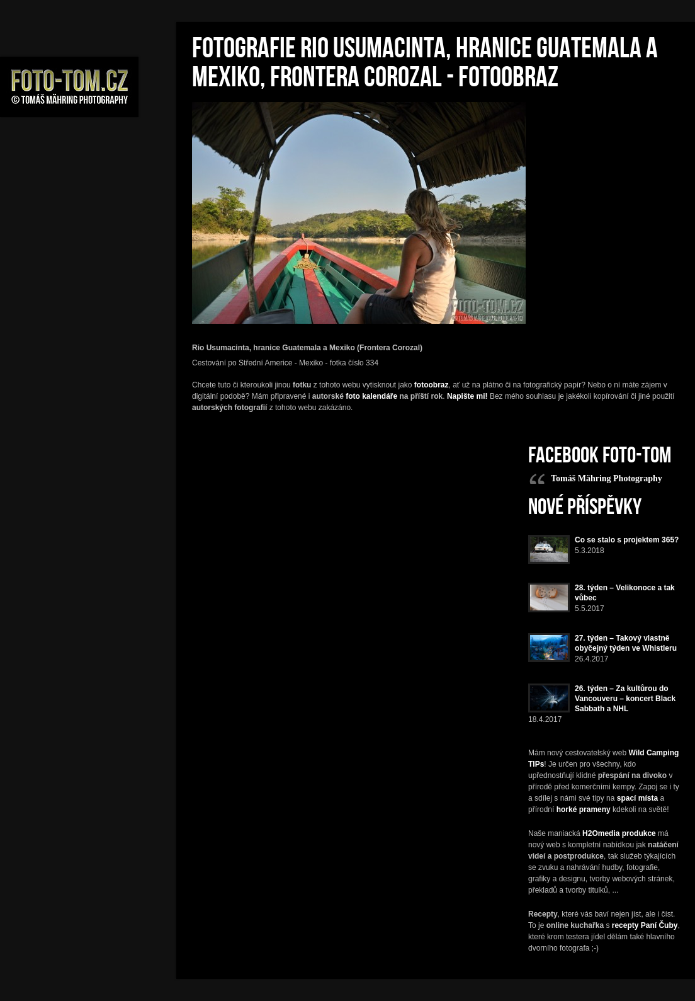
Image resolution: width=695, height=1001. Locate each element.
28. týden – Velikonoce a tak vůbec (625, 592)
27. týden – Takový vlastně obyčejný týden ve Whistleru (626, 643)
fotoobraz (431, 384)
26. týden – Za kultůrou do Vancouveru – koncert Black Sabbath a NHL (625, 698)
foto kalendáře (371, 396)
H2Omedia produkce (619, 833)
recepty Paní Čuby (645, 925)
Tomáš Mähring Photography (606, 478)
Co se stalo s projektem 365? (627, 539)
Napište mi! (467, 396)
